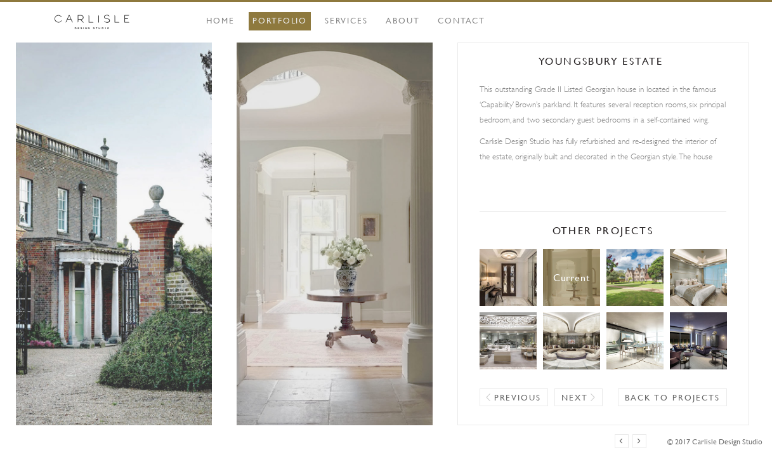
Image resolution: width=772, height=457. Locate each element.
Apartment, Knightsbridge (508, 277)
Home (220, 20)
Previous (518, 397)
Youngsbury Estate (571, 277)
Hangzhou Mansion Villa (508, 340)
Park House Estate (635, 277)
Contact (462, 20)
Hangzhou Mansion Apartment (698, 277)
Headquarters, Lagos (571, 340)
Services (346, 20)
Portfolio (280, 20)
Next (574, 397)
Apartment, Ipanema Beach (635, 340)
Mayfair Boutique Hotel (698, 340)
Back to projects (672, 397)
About (403, 20)
